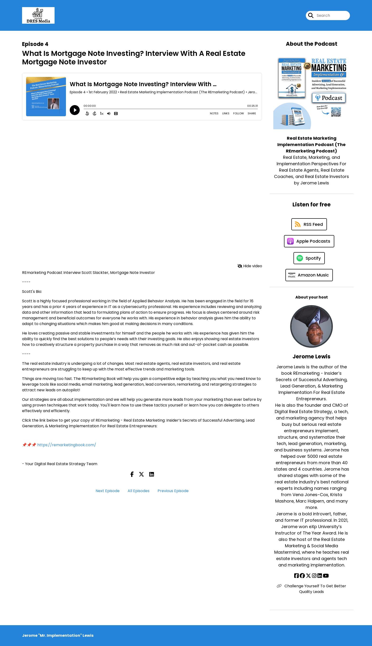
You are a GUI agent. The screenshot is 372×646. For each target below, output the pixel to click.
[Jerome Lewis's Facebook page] (296, 575)
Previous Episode (173, 491)
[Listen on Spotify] (309, 258)
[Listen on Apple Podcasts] (309, 241)
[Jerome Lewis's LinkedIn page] (319, 575)
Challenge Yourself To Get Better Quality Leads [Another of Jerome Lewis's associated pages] (311, 588)
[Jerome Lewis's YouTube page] (326, 575)
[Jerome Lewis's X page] (308, 575)
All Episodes (138, 491)
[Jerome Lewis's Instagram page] (314, 575)
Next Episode (108, 491)
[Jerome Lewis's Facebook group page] (302, 575)
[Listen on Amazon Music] (309, 275)
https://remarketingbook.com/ (66, 445)
